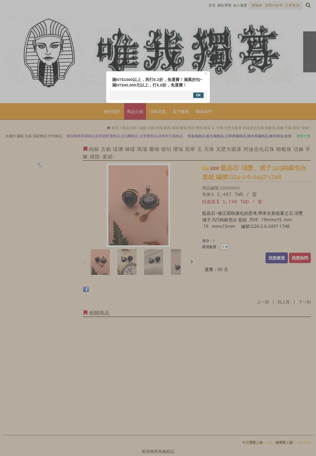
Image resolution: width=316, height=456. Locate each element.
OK (198, 95)
